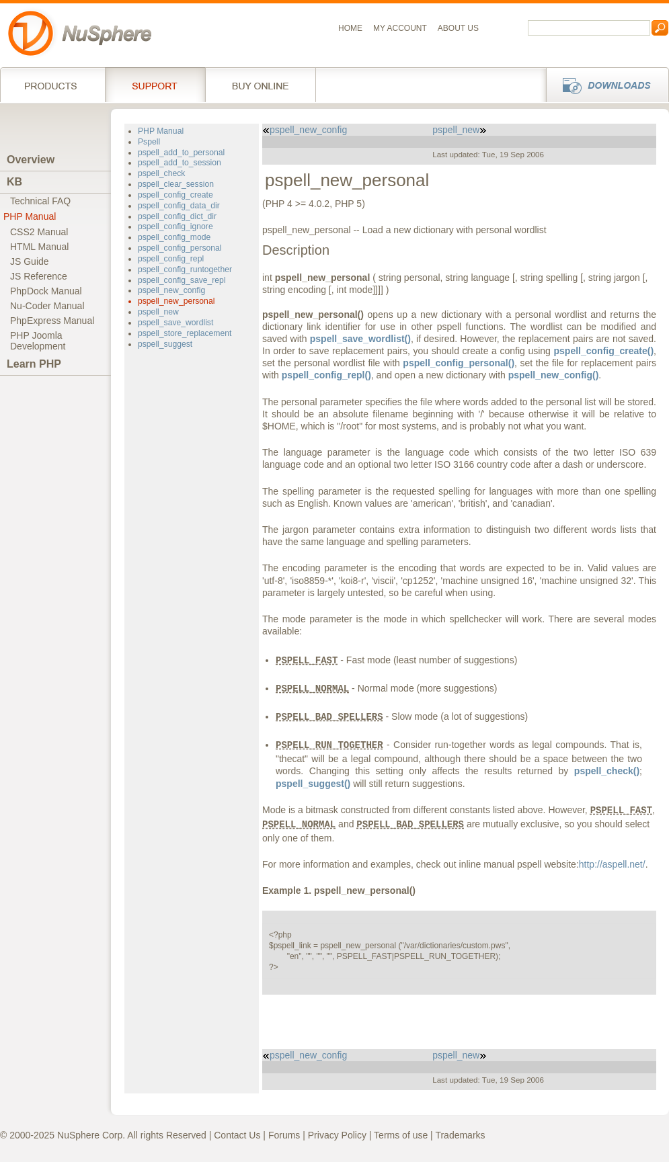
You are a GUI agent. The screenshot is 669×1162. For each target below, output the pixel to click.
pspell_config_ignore (175, 226)
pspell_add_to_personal (181, 152)
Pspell (149, 142)
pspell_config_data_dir (179, 205)
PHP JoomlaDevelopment (38, 340)
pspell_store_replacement (184, 333)
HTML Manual (39, 246)
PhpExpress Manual (52, 320)
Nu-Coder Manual (47, 305)
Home (350, 28)
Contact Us (237, 1135)
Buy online (260, 84)
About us (458, 28)
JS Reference (38, 276)
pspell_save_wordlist (175, 322)
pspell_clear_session (176, 184)
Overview (30, 159)
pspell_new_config (171, 290)
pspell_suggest (165, 344)
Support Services (155, 84)
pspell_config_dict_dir (177, 216)
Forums (284, 1135)
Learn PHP (34, 364)
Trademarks (460, 1135)
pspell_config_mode (174, 237)
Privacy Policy (337, 1135)
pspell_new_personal (176, 301)
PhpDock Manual (46, 291)
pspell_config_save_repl (182, 280)
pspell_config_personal (180, 248)
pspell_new (158, 312)
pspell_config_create (175, 195)
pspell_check (161, 173)
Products (52, 84)
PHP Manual (29, 216)
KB (14, 182)
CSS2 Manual (39, 231)
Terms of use (401, 1135)
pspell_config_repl (171, 258)
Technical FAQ (40, 201)
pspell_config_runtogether (185, 269)
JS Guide (29, 261)
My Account (400, 28)
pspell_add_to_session (179, 162)
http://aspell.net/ (612, 864)
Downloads (603, 84)
